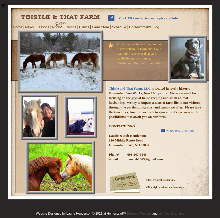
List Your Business (171, 213)
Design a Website (139, 213)
